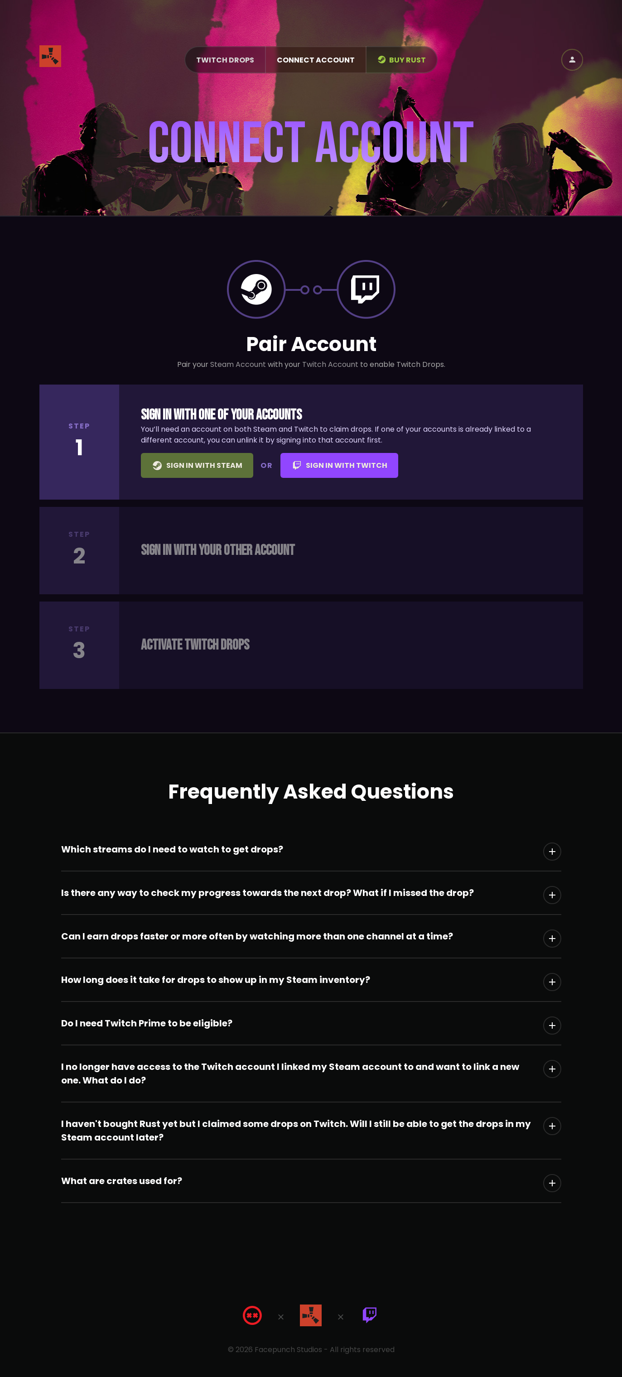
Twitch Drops (225, 60)
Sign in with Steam (197, 465)
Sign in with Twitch (339, 465)
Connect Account (316, 60)
